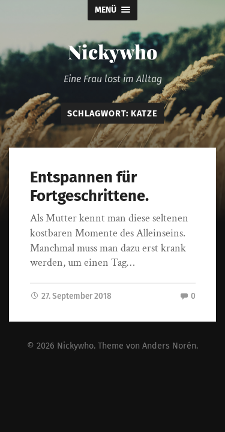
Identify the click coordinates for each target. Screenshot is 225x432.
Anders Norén (169, 345)
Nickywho (112, 51)
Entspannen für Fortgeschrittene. (89, 186)
